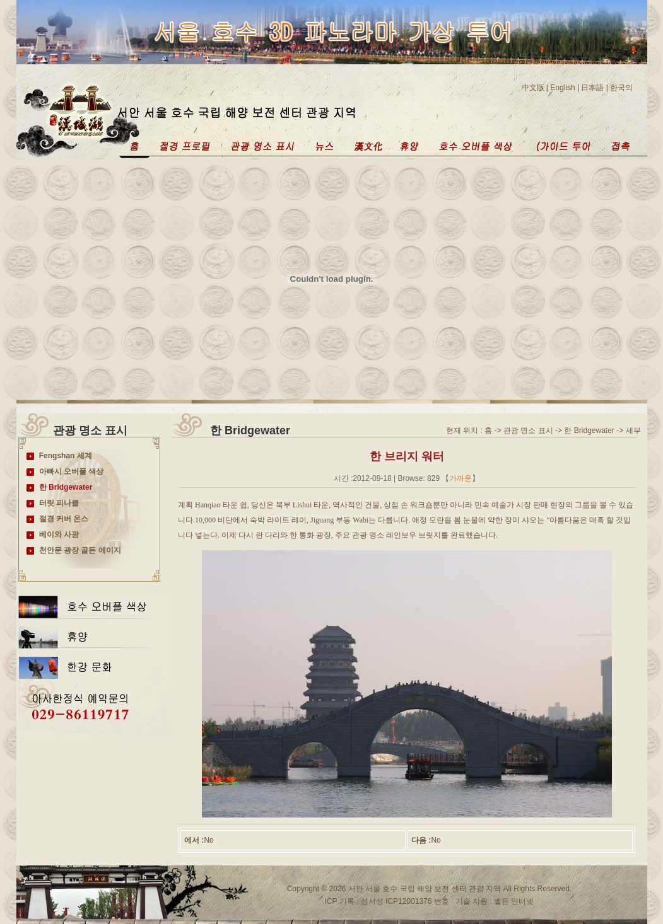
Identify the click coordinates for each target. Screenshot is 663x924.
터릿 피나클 (59, 503)
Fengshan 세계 (65, 455)
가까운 (460, 478)
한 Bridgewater (66, 487)
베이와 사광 (59, 534)
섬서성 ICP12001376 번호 (403, 901)
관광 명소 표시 (528, 430)
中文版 (533, 87)
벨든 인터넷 (513, 901)
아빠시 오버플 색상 (71, 471)
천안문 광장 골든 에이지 (80, 550)
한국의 (621, 87)
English (562, 87)
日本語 (592, 87)
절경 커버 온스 (64, 518)
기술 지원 (472, 901)
